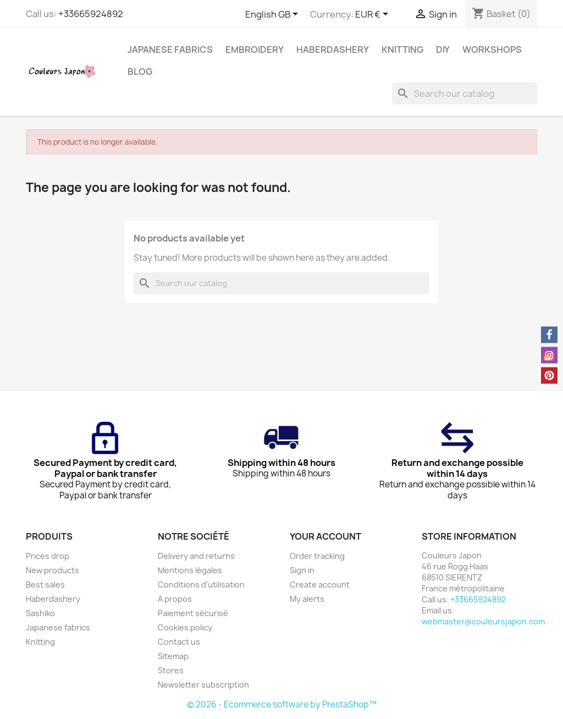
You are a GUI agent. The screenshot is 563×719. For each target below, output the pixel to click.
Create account (320, 584)
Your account (325, 536)
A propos (175, 599)
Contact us (179, 641)
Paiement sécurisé (193, 613)
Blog (140, 71)
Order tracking (317, 556)
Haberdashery (332, 49)
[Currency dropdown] (373, 14)
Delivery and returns (196, 556)
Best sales (45, 584)
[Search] (464, 94)
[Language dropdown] (273, 14)
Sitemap (173, 656)
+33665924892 (90, 14)
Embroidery (254, 49)
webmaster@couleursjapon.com (483, 621)
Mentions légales (190, 570)
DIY (443, 49)
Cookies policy (185, 627)
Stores (171, 670)
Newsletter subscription (203, 684)
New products (52, 570)
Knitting (402, 49)
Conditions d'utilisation (201, 584)
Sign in (302, 570)
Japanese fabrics (170, 49)
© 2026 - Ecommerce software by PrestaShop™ (282, 704)
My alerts (307, 599)
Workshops (492, 49)
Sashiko (40, 613)
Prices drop (47, 556)
